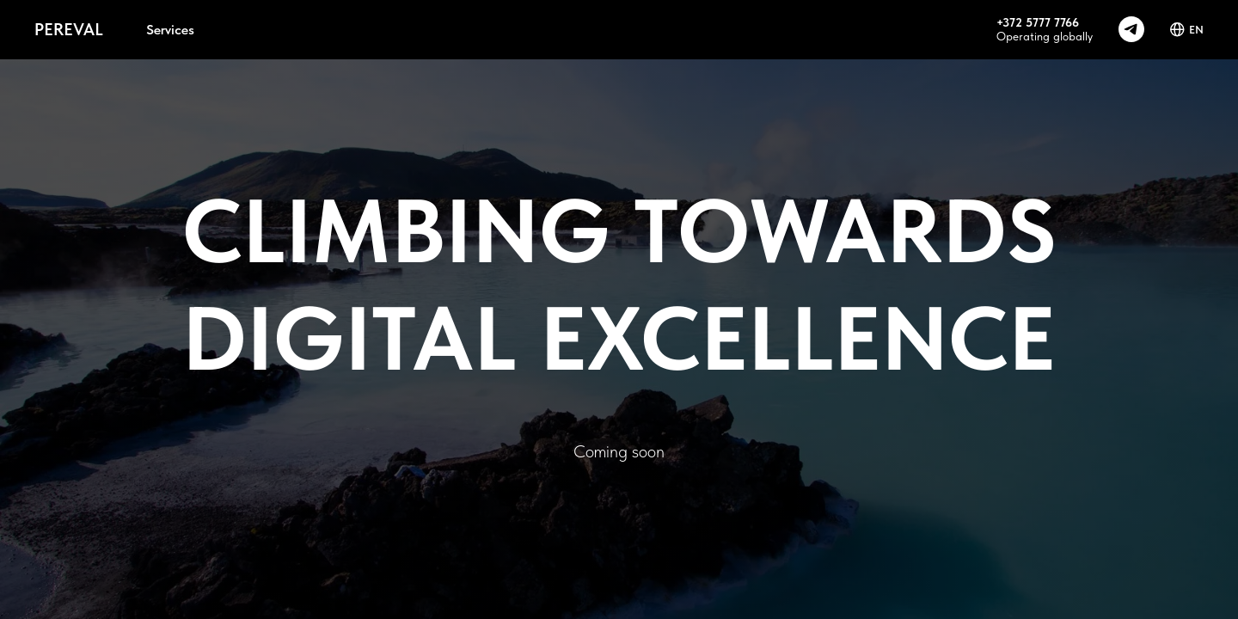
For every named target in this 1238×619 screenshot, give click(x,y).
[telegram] (1131, 29)
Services (170, 29)
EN (1187, 29)
